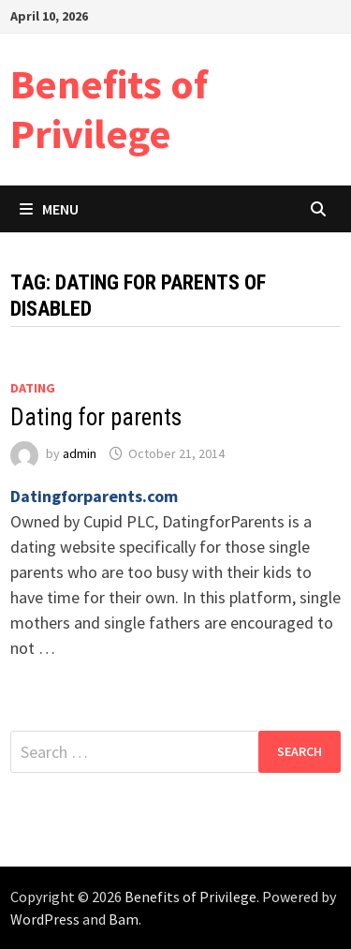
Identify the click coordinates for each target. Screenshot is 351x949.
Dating (32, 387)
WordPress (45, 919)
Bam (124, 919)
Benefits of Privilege (109, 108)
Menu (49, 209)
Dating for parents (96, 417)
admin (79, 453)
